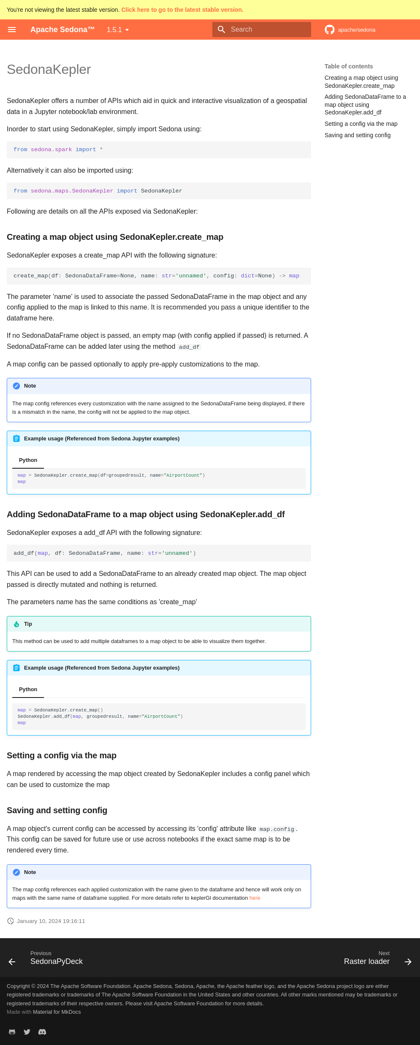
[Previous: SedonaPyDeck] (48, 960)
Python (28, 460)
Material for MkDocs (57, 1012)
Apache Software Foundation (189, 1003)
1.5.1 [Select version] (114, 29)
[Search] (261, 29)
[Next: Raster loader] (375, 960)
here (254, 898)
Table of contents (349, 66)
